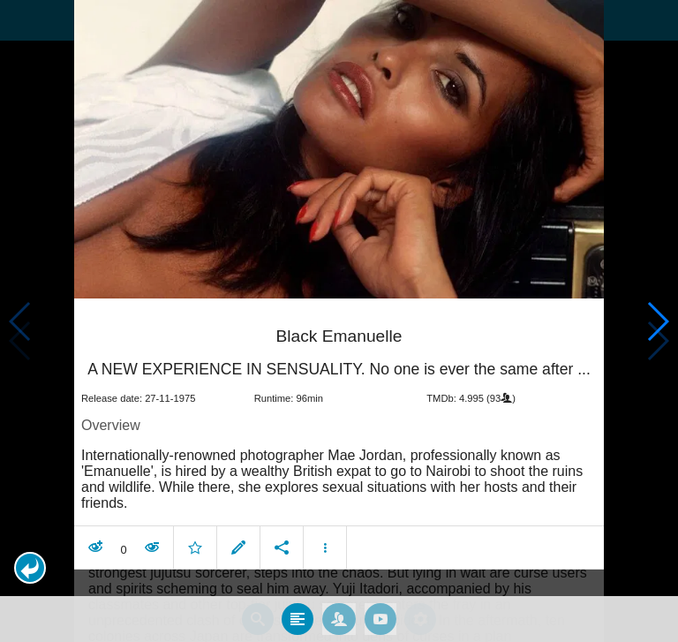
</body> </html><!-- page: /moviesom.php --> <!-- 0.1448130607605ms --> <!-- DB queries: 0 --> (339, 321)
